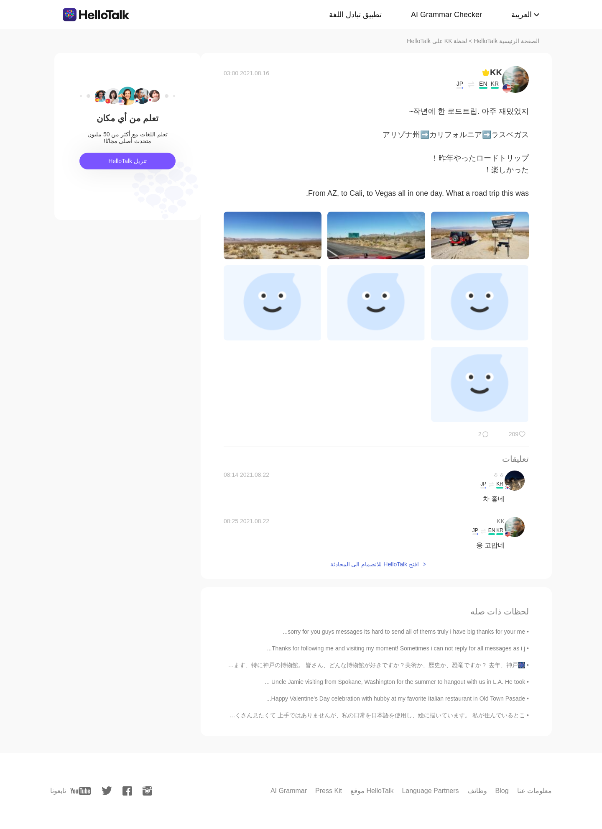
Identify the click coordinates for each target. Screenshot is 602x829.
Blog (502, 790)
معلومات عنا (534, 790)
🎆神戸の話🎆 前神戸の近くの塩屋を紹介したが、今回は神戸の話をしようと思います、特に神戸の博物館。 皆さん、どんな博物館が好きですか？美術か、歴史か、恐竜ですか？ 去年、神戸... (270, 665)
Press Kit (328, 790)
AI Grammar (288, 790)
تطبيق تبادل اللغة (355, 14)
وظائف (477, 790)
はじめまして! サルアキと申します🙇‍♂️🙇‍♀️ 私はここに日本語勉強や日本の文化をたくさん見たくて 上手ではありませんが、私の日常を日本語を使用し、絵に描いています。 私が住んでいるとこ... (271, 715)
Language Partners (430, 790)
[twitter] (107, 790)
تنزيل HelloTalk (127, 161)
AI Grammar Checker (446, 14)
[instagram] (147, 791)
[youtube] (80, 791)
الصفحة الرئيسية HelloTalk (506, 41)
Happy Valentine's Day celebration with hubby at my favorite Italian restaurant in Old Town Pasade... (395, 698)
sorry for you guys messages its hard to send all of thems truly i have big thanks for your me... (404, 631)
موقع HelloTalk (371, 790)
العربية (521, 14)
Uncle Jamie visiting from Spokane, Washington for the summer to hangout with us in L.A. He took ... (395, 681)
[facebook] (127, 791)
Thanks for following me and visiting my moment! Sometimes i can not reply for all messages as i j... (396, 648)
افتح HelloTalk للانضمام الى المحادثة (374, 564)
